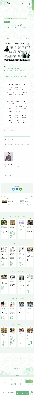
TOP (5, 18)
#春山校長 (7, 38)
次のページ (31, 196)
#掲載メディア (19, 38)
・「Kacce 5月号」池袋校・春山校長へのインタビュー (13, 68)
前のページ (3, 196)
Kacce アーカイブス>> (10, 173)
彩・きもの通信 (8, 18)
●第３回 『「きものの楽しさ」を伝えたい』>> (12, 133)
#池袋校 (26, 38)
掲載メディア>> (8, 171)
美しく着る (12, 18)
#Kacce (13, 38)
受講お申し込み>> (8, 175)
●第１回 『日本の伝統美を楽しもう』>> (11, 130)
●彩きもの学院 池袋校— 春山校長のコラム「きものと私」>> (14, 70)
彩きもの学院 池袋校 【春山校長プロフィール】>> (15, 166)
